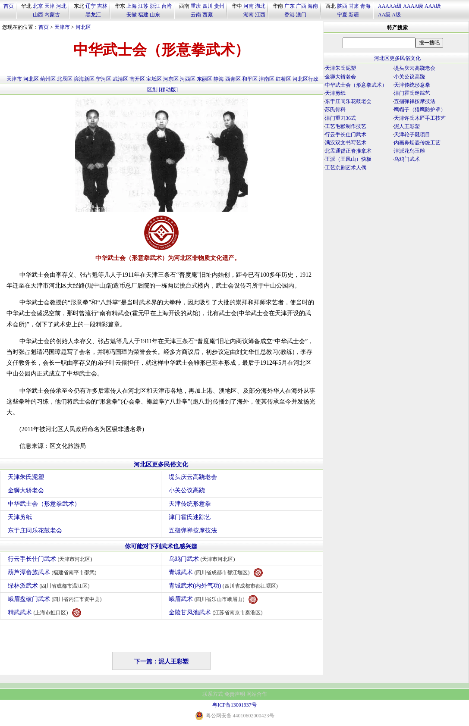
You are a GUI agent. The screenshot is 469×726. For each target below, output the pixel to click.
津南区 (266, 79)
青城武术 (216, 572)
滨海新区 (84, 79)
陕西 (342, 6)
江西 (260, 15)
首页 (8, 6)
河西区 (187, 79)
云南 (196, 15)
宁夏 (342, 15)
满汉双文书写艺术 (345, 143)
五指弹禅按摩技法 (193, 530)
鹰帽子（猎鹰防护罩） (420, 109)
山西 (38, 15)
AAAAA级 (390, 6)
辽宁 (90, 6)
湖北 (260, 6)
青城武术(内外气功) (224, 585)
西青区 (233, 79)
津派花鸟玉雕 (409, 151)
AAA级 (433, 6)
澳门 (301, 15)
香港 (289, 15)
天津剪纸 (20, 517)
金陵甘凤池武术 (217, 612)
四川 (207, 6)
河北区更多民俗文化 (161, 464)
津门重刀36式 (340, 118)
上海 (131, 6)
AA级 (384, 15)
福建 (143, 15)
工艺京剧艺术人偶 (345, 168)
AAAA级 (413, 6)
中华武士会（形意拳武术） (44, 504)
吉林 (102, 6)
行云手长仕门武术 (51, 559)
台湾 (166, 6)
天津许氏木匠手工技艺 (420, 118)
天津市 (62, 27)
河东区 (171, 79)
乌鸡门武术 (203, 559)
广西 (301, 6)
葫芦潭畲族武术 (53, 572)
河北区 (83, 27)
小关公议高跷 (187, 490)
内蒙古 (52, 15)
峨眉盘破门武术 (56, 599)
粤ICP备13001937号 (234, 705)
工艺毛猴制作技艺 (345, 126)
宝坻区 (154, 79)
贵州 (219, 6)
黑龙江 (93, 15)
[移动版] (168, 90)
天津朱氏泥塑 (26, 477)
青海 (365, 6)
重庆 (196, 6)
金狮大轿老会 (26, 490)
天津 (49, 6)
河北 (61, 6)
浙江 (155, 6)
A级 (396, 15)
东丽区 (204, 79)
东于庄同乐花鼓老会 (35, 530)
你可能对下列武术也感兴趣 (161, 546)
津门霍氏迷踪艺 (190, 517)
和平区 (250, 79)
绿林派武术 (50, 585)
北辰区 (64, 79)
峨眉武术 (213, 599)
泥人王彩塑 (407, 126)
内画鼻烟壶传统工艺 (417, 143)
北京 (38, 6)
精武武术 (44, 612)
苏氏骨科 (335, 109)
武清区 (120, 79)
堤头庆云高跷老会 (193, 477)
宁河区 (103, 79)
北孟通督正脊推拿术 (348, 151)
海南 (313, 6)
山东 (155, 15)
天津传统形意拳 (190, 504)
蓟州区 (48, 79)
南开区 (137, 79)
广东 (289, 6)
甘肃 (354, 6)
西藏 (207, 15)
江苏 (143, 6)
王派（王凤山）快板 (348, 159)
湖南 (248, 15)
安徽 (131, 15)
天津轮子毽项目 (412, 134)
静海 (219, 79)
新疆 (354, 15)
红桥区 (283, 79)
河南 (248, 6)
